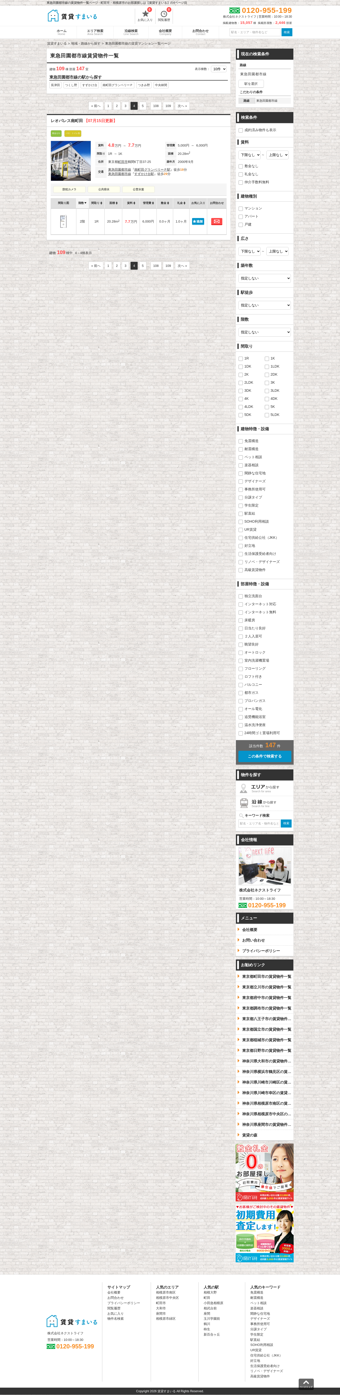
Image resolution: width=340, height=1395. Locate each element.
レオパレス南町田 (84, 121)
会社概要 (165, 32)
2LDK (248, 382)
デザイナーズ (255, 481)
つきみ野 (144, 85)
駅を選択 (251, 84)
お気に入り (145, 15)
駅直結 (249, 513)
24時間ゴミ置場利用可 (262, 733)
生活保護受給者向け (260, 554)
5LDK (275, 415)
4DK (274, 399)
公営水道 (138, 189)
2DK (274, 374)
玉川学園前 (212, 1318)
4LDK (248, 407)
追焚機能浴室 (255, 717)
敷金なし (251, 166)
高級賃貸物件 (255, 570)
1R (246, 358)
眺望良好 (251, 644)
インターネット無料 (260, 612)
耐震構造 (251, 449)
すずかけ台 (89, 85)
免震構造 (251, 441)
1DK (247, 366)
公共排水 (103, 189)
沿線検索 (131, 32)
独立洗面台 (253, 596)
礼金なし (251, 174)
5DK (247, 415)
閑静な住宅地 (255, 473)
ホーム (62, 32)
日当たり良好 (255, 628)
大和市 (161, 1308)
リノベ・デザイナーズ (262, 562)
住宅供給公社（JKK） (261, 537)
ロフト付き (253, 676)
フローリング (255, 668)
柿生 (207, 1329)
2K (246, 374)
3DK (247, 390)
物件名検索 (115, 1318)
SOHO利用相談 (256, 521)
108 (156, 106)
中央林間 (161, 85)
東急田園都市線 (119, 169)
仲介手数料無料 (256, 182)
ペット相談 (253, 457)
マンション (253, 208)
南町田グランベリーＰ (118, 85)
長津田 (55, 85)
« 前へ (96, 106)
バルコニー (253, 685)
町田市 (123, 162)
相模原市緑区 (166, 1318)
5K (273, 407)
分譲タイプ (253, 497)
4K (246, 399)
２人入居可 (253, 636)
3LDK (275, 390)
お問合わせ (200, 32)
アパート (251, 216)
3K (273, 382)
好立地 (249, 546)
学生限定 (251, 505)
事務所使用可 (255, 489)
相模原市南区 (166, 1292)
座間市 (161, 1313)
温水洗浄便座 (255, 725)
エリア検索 (95, 32)
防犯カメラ (69, 189)
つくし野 (71, 85)
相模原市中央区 (167, 1298)
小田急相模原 (213, 1303)
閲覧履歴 (164, 15)
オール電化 (253, 709)
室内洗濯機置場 (256, 660)
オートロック (255, 652)
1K (273, 358)
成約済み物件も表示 (260, 130)
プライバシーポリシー (123, 1303)
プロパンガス (255, 701)
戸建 (248, 224)
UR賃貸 (250, 529)
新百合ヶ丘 (212, 1334)
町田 (207, 1298)
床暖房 (249, 620)
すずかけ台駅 (144, 174)
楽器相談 (251, 465)
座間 (207, 1313)
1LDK (275, 366)
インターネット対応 (260, 604)
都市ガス (251, 693)
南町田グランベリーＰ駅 (152, 169)
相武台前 (210, 1308)
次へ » (182, 106)
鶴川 (207, 1324)
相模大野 (210, 1292)
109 (168, 106)
